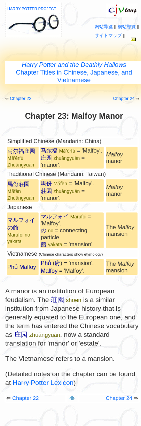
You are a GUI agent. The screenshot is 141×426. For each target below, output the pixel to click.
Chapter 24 (124, 98)
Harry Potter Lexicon (43, 382)
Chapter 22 (20, 98)
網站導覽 (127, 26)
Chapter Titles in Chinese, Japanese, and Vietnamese (74, 72)
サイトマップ (108, 35)
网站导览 (104, 26)
